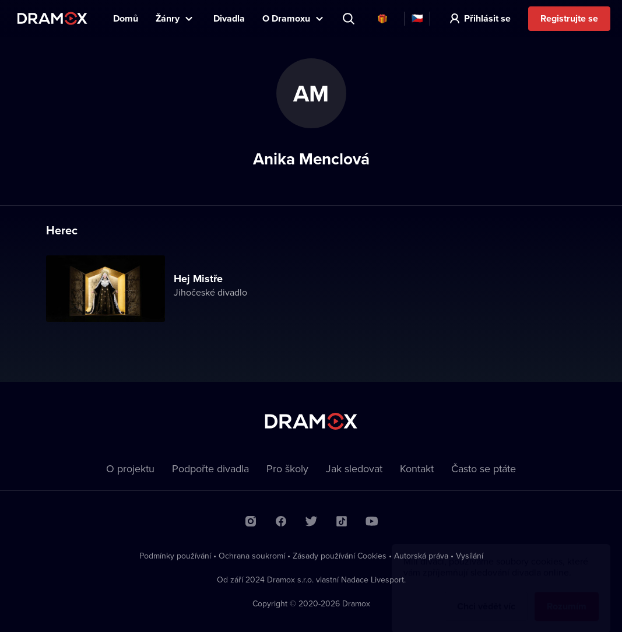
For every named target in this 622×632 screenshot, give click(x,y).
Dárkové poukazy (382, 18)
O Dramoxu (286, 18)
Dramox (52, 18)
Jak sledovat (354, 468)
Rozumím (566, 595)
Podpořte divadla (210, 468)
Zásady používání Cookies (339, 555)
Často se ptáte (483, 468)
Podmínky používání (175, 555)
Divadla (229, 18)
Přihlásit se (487, 18)
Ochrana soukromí (252, 555)
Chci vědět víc (486, 595)
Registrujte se (569, 18)
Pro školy (287, 468)
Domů (125, 18)
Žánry (168, 18)
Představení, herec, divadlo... (349, 18)
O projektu (130, 468)
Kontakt (417, 468)
